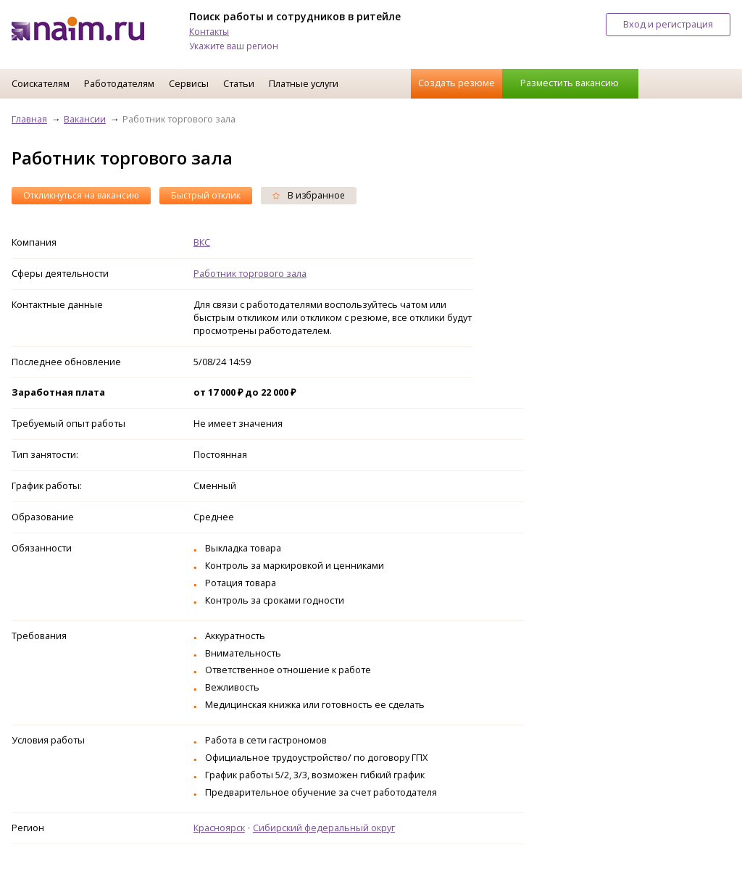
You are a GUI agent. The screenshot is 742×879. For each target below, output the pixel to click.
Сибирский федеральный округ (324, 827)
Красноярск (219, 827)
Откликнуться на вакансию (81, 195)
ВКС (201, 242)
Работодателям (119, 83)
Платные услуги (303, 83)
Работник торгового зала (250, 273)
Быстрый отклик (206, 195)
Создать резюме (456, 82)
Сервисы (189, 83)
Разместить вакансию (569, 82)
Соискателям (41, 83)
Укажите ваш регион (233, 46)
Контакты (209, 31)
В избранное (308, 195)
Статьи (238, 83)
